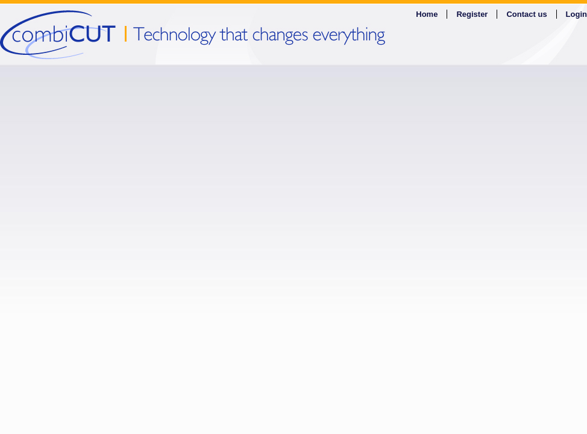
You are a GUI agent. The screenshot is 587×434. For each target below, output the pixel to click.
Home (427, 14)
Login (576, 14)
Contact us (526, 14)
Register (472, 14)
